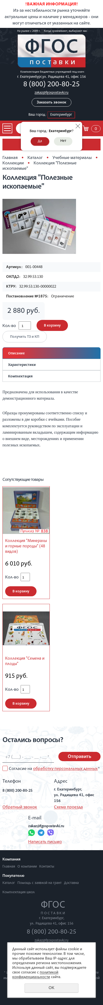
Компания (11, 860)
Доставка (71, 883)
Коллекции (13, 163)
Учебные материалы (72, 158)
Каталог (35, 158)
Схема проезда (68, 807)
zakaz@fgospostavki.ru (51, 93)
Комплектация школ (18, 892)
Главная (10, 158)
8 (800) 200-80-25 (51, 85)
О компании (27, 867)
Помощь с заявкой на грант (39, 883)
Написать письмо (45, 842)
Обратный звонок (19, 807)
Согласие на (54, 769)
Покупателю (13, 876)
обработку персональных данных (65, 769)
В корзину (52, 325)
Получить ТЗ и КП (24, 337)
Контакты (46, 867)
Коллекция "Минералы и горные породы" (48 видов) (26, 546)
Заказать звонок (51, 103)
